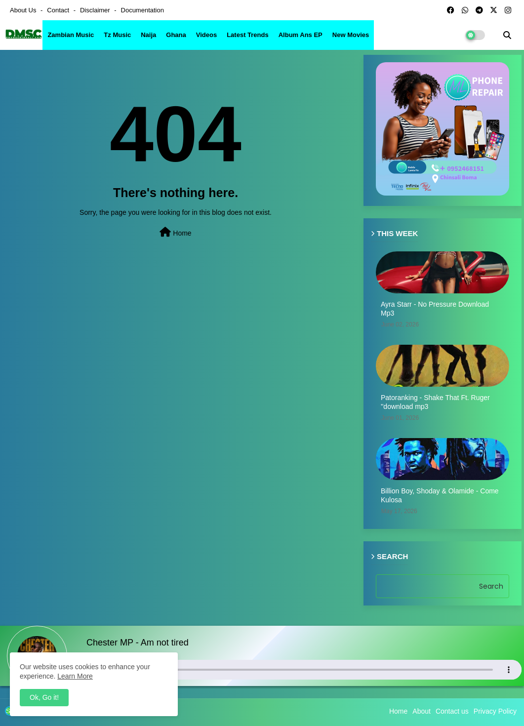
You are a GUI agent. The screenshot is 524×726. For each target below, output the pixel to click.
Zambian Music (70, 35)
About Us (24, 10)
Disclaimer (96, 10)
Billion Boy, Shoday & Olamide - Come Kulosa (440, 495)
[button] (507, 35)
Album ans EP (300, 35)
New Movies (350, 35)
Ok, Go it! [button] (44, 697)
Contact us (452, 711)
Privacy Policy (495, 711)
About (421, 711)
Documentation (142, 10)
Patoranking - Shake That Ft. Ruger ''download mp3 (435, 402)
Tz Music (117, 35)
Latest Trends (248, 35)
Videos (206, 35)
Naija (148, 35)
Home (175, 232)
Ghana (176, 35)
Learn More (75, 676)
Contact (59, 10)
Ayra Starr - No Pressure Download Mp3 (435, 308)
